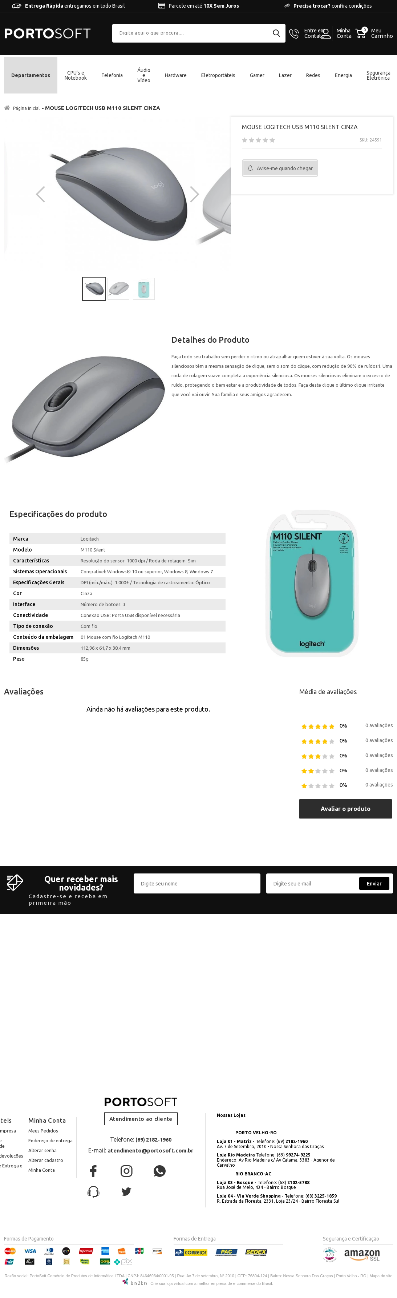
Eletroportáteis (218, 75)
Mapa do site (381, 1237)
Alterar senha (42, 1111)
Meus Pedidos (43, 1092)
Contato (314, 33)
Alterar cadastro (45, 1121)
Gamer (257, 75)
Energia (343, 75)
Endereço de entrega (50, 1101)
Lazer (285, 75)
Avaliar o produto (345, 770)
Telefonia (112, 75)
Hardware (176, 75)
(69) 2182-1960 (153, 1101)
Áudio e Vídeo (143, 75)
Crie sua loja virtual (167, 1245)
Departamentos (30, 75)
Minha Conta (41, 1131)
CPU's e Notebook (76, 75)
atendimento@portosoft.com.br (150, 1112)
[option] (60, 175)
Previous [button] (44, 175)
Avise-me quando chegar (285, 168)
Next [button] (191, 175)
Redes (313, 75)
